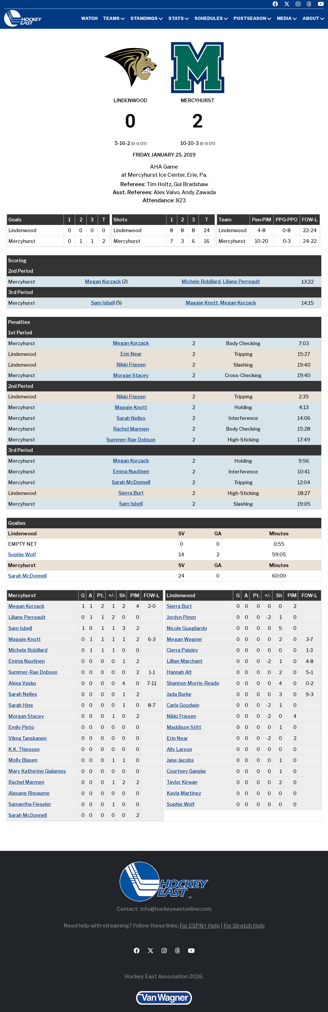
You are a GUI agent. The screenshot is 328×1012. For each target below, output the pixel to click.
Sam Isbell (103, 302)
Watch (89, 19)
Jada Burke (179, 688)
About (311, 19)
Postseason (250, 19)
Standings (144, 19)
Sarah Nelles (130, 416)
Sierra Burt (131, 489)
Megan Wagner (184, 634)
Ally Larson (179, 741)
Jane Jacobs (180, 752)
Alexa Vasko (22, 677)
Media (284, 19)
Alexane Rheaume (29, 784)
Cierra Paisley (182, 644)
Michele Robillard (201, 281)
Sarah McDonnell (131, 479)
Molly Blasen (22, 752)
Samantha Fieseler (29, 795)
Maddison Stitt (184, 720)
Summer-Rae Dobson (130, 437)
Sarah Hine (20, 698)
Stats (176, 19)
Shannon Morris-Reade (193, 677)
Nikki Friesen (131, 363)
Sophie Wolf (22, 550)
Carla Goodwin (183, 698)
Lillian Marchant (185, 655)
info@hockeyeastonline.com (175, 899)
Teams (111, 19)
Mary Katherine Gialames (37, 763)
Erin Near (131, 353)
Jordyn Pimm (181, 612)
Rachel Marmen (131, 426)
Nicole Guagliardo (187, 623)
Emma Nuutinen (131, 468)
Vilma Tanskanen (27, 731)
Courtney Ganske (186, 763)
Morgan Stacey (131, 374)
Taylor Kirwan (182, 774)
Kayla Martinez (184, 784)
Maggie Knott (202, 302)
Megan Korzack (103, 281)
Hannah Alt (179, 666)
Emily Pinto (21, 720)
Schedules (209, 19)
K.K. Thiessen (24, 741)
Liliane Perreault (241, 281)
